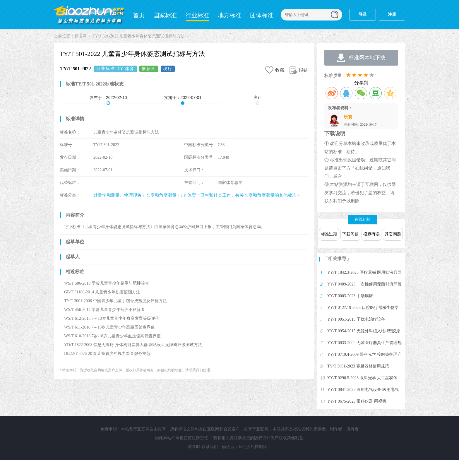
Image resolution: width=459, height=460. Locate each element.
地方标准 (229, 15)
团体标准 (261, 15)
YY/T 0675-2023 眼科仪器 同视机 (356, 401)
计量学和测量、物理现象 (117, 195)
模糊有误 (371, 234)
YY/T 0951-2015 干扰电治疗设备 (356, 319)
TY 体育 (188, 195)
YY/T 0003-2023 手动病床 (350, 296)
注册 (392, 14)
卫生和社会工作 (215, 195)
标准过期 (329, 234)
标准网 (89, 14)
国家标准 (165, 15)
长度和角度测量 (161, 195)
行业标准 (197, 15)
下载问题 (350, 234)
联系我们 (209, 446)
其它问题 (393, 234)
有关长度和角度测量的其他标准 (266, 195)
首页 (139, 15)
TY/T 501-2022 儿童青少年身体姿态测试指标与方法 (139, 36)
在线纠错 (362, 219)
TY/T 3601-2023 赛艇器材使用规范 (358, 366)
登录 (363, 14)
